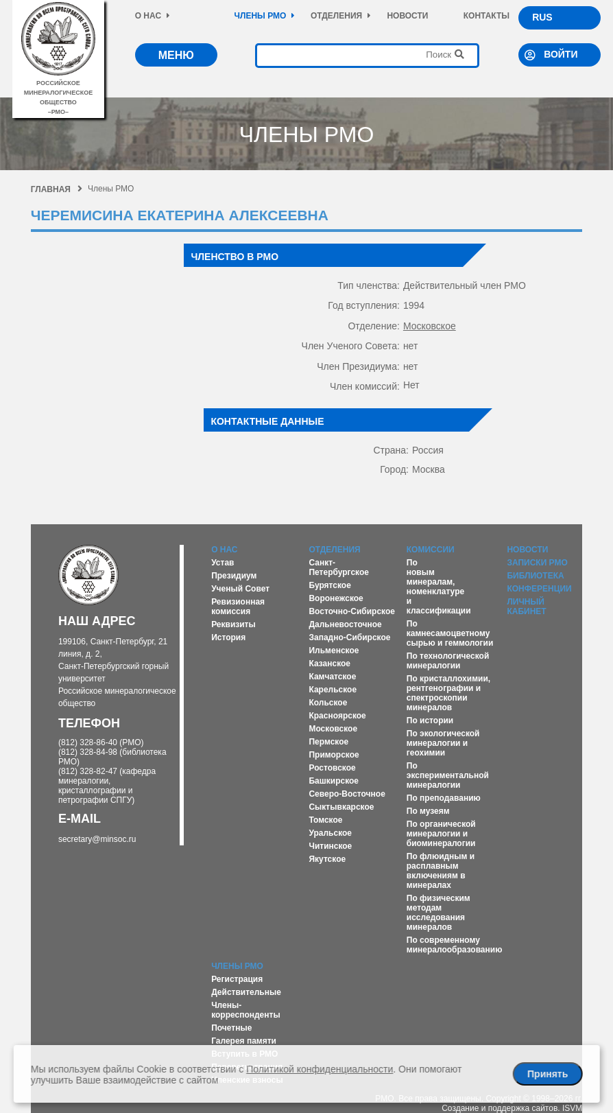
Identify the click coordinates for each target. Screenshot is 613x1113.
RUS (542, 17)
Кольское (328, 702)
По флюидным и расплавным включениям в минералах (440, 871)
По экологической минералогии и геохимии (443, 743)
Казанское (329, 663)
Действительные (246, 992)
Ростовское (332, 768)
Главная (56, 189)
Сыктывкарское (341, 807)
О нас (152, 16)
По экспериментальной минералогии (448, 775)
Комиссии (431, 549)
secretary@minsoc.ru (97, 839)
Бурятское (329, 585)
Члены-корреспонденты (245, 1010)
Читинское (330, 846)
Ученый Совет (240, 589)
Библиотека (535, 576)
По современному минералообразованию (455, 944)
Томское (325, 820)
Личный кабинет (526, 606)
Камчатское (332, 676)
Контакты (486, 16)
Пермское (328, 742)
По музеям (428, 811)
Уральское (330, 833)
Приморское (334, 755)
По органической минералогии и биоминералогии (441, 833)
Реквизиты (233, 624)
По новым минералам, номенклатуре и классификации (439, 587)
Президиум (233, 576)
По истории (430, 720)
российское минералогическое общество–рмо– (58, 92)
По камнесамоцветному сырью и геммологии (450, 633)
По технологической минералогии (448, 660)
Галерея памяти (243, 1041)
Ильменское (334, 650)
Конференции (539, 589)
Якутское (327, 859)
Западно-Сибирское (349, 637)
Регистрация (237, 979)
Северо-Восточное (347, 794)
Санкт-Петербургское (339, 567)
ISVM (572, 1108)
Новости (407, 16)
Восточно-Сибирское (352, 611)
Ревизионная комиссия (238, 606)
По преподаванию (444, 798)
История (228, 637)
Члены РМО (265, 16)
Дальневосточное (345, 624)
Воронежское (336, 598)
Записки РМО (537, 562)
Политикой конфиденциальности (319, 1069)
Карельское (333, 689)
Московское (429, 325)
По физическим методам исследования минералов (438, 912)
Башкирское (334, 781)
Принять (547, 1073)
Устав (222, 562)
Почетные (231, 1028)
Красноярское (337, 715)
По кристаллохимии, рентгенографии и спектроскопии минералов (448, 693)
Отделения (341, 16)
